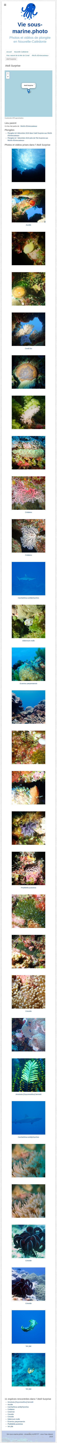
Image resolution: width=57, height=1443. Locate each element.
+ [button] (8, 73)
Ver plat (28, 1346)
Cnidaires (28, 512)
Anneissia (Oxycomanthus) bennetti (28, 1094)
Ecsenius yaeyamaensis (28, 683)
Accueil (9, 52)
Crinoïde (28, 1261)
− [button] (8, 77)
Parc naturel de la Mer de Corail (17, 55)
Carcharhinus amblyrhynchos (28, 598)
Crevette (28, 1011)
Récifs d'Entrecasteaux (40, 55)
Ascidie (28, 225)
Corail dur (28, 348)
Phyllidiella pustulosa (28, 888)
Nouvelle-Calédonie (21, 52)
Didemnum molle (28, 641)
